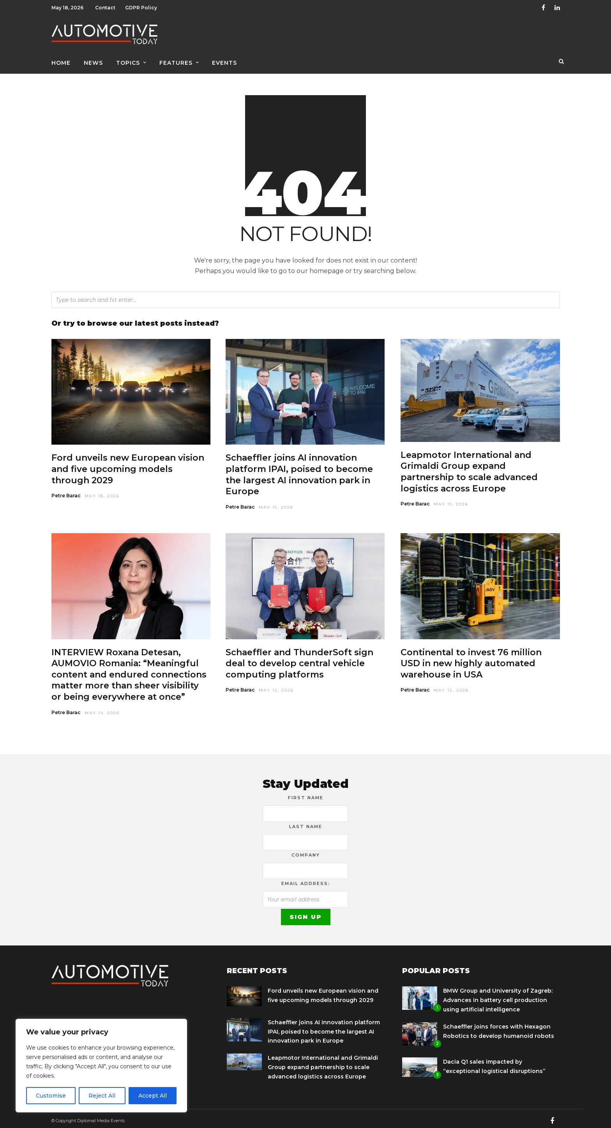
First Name (305, 793)
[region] (101, 1065)
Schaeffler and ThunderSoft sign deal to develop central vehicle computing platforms (299, 659)
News (93, 61)
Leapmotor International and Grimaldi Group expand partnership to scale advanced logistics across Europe (469, 468)
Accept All (152, 1095)
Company (305, 851)
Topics (128, 61)
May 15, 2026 (276, 503)
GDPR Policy (141, 8)
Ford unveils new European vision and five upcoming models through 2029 (127, 465)
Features (175, 61)
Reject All (101, 1095)
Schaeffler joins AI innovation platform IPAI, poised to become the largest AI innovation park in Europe (299, 471)
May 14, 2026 (102, 708)
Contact (105, 8)
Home (61, 61)
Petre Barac (66, 492)
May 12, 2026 (276, 686)
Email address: (305, 879)
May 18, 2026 (102, 492)
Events (224, 61)
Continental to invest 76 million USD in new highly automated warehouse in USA (471, 659)
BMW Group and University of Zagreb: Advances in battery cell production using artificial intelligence (498, 996)
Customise (51, 1095)
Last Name (305, 822)
